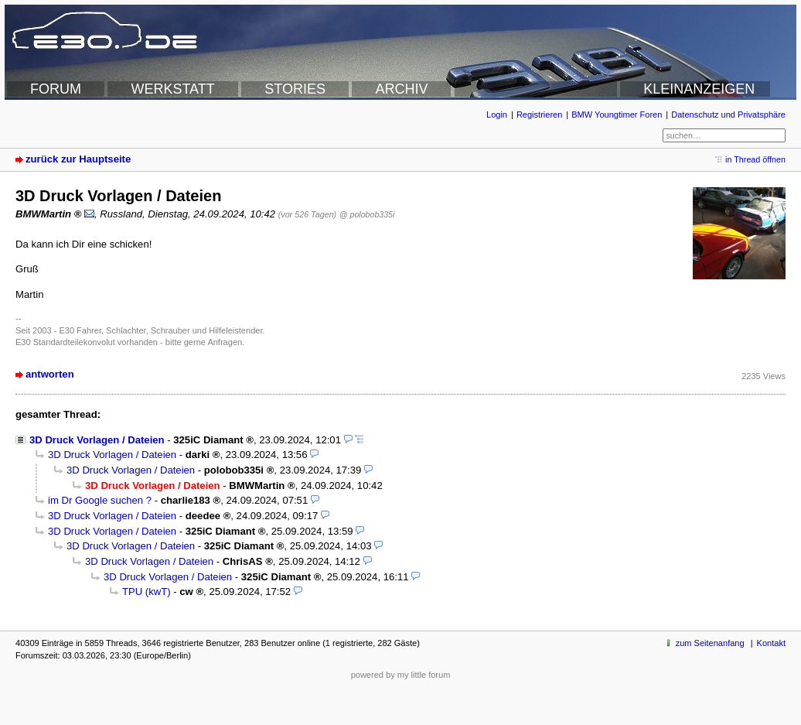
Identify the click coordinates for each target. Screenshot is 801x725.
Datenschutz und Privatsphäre (728, 114)
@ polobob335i (367, 214)
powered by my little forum (401, 674)
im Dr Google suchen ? (100, 500)
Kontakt (771, 643)
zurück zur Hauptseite (78, 159)
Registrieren (539, 114)
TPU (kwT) (146, 591)
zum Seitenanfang (710, 643)
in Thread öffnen (755, 159)
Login (496, 114)
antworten (50, 374)
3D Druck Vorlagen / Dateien (97, 440)
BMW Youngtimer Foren (616, 114)
